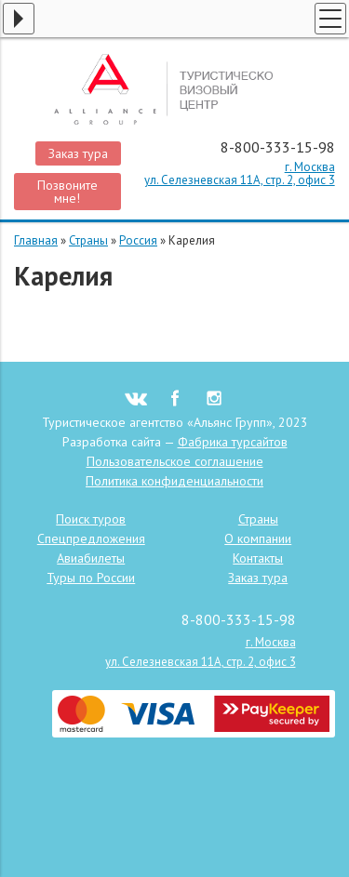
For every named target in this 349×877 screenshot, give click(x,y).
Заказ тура (78, 153)
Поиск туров (91, 519)
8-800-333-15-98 (278, 147)
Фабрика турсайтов (233, 441)
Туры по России (91, 577)
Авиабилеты (91, 558)
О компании (257, 538)
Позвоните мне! (67, 191)
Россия (138, 240)
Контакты (258, 558)
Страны (88, 240)
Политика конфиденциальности (174, 480)
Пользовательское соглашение (175, 461)
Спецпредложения (91, 538)
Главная (36, 240)
